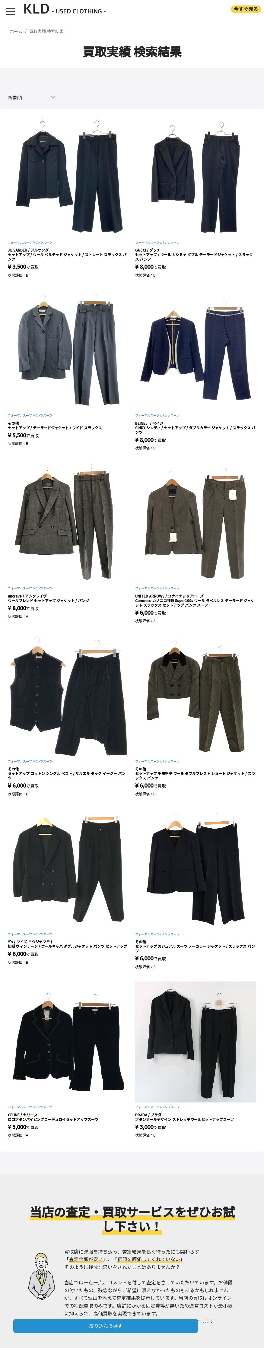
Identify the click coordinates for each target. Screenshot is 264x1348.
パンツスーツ (43, 242)
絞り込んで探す (105, 1325)
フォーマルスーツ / (21, 242)
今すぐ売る (246, 8)
